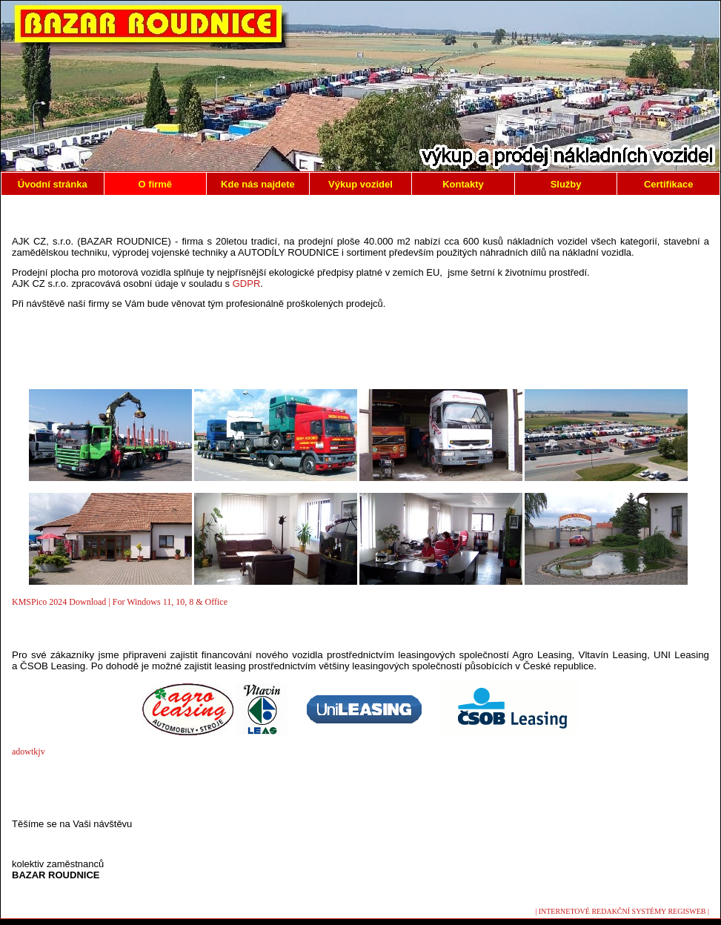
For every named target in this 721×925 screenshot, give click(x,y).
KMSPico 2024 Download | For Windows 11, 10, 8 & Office (119, 602)
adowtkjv (28, 751)
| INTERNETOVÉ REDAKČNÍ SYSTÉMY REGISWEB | (622, 911)
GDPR (247, 283)
